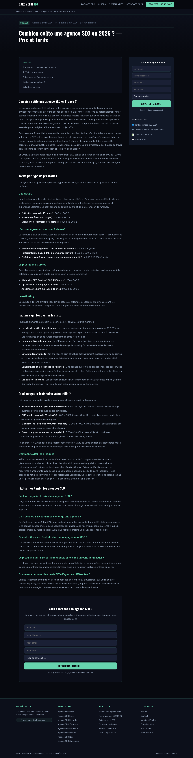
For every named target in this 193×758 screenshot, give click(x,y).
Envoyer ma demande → (70, 666)
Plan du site (146, 728)
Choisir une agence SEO (110, 712)
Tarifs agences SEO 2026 (110, 716)
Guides (102, 4)
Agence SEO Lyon (66, 716)
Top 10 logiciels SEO (108, 732)
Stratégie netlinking (108, 724)
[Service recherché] (70, 658)
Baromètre (28, 4)
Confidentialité (147, 724)
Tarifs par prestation (34, 72)
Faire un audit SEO (107, 720)
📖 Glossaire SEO (139, 139)
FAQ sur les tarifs (32, 87)
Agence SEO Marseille (67, 720)
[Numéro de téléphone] (70, 635)
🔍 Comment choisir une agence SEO (148, 130)
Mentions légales (148, 720)
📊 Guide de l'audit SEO (142, 134)
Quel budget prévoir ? (35, 82)
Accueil (19, 11)
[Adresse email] (70, 643)
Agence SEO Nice (65, 737)
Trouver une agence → (151, 103)
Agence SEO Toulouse (68, 724)
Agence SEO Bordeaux (68, 728)
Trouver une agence (160, 4)
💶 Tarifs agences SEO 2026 (144, 125)
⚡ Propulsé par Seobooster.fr (31, 720)
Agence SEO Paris (66, 712)
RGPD (174, 753)
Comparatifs (116, 4)
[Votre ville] (70, 650)
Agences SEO (88, 4)
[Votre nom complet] (70, 628)
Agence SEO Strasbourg (68, 741)
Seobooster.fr (134, 4)
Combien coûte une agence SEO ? (40, 67)
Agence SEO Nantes (67, 732)
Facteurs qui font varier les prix (39, 77)
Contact (144, 716)
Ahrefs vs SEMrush (107, 728)
